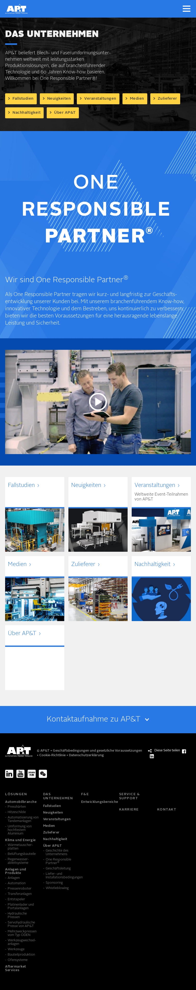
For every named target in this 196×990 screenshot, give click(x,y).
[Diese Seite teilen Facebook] (184, 751)
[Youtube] (20, 774)
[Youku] (32, 774)
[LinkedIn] (9, 774)
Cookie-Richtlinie (52, 755)
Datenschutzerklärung (86, 755)
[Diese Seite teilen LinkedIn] (152, 756)
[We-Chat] (43, 774)
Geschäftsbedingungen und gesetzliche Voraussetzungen (97, 750)
